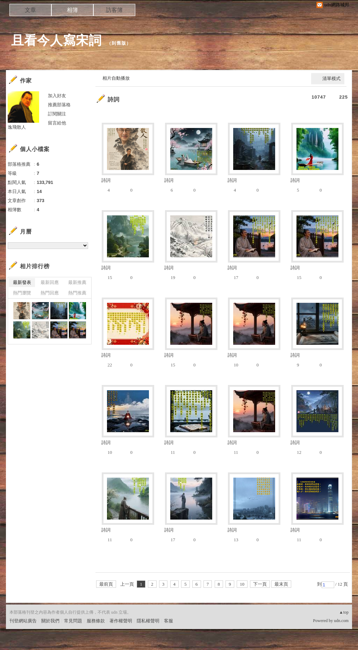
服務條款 (96, 620)
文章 (30, 10)
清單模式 (331, 78)
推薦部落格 (59, 104)
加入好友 (57, 95)
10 (242, 584)
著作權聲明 (120, 620)
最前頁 (106, 584)
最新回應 (50, 282)
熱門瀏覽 (22, 292)
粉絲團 (16, 644)
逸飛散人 (17, 127)
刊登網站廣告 (23, 620)
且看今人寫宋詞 (56, 40)
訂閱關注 (57, 113)
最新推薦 (77, 282)
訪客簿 (114, 10)
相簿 (72, 10)
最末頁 (281, 584)
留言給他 (57, 123)
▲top (344, 612)
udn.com (341, 620)
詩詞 (114, 99)
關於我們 (50, 620)
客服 (168, 620)
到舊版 (119, 43)
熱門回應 (50, 292)
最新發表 (22, 282)
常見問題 (73, 620)
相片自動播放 (116, 78)
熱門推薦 (77, 292)
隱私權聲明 (148, 620)
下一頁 (260, 584)
